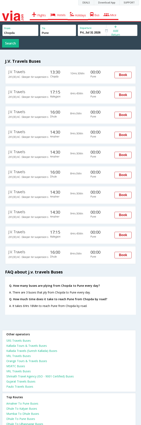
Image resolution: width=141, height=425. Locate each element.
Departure (85, 27)
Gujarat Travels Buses (20, 381)
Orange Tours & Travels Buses (26, 361)
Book (123, 75)
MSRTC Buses (15, 366)
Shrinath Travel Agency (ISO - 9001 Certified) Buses (40, 376)
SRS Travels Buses (18, 340)
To (43, 28)
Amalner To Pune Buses (22, 403)
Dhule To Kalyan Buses (21, 408)
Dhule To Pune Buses (20, 419)
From (7, 28)
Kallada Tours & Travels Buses (26, 346)
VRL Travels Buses (18, 356)
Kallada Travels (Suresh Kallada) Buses (31, 351)
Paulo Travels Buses (19, 386)
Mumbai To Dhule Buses (22, 414)
